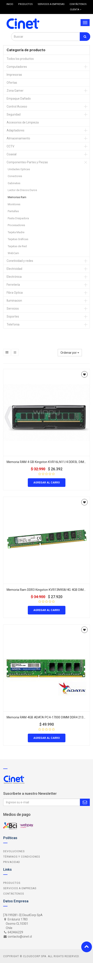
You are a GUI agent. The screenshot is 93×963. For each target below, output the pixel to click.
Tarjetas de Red (17, 246)
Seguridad (14, 114)
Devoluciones (14, 851)
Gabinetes (14, 183)
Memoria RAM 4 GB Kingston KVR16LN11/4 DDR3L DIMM (47, 462)
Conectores (15, 176)
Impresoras (14, 74)
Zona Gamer (15, 90)
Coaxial (11, 154)
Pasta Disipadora (18, 218)
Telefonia (13, 324)
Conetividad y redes (20, 260)
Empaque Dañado (19, 98)
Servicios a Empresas (19, 888)
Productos (11, 882)
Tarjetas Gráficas (18, 239)
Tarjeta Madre (16, 232)
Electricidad (14, 268)
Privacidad (11, 862)
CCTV (10, 146)
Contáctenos (13, 893)
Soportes (13, 316)
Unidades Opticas (19, 169)
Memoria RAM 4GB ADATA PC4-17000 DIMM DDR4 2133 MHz (49, 717)
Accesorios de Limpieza (23, 122)
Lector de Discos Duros (22, 190)
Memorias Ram (17, 197)
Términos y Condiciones (21, 856)
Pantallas (13, 211)
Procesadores (16, 225)
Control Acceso (17, 106)
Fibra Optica (15, 292)
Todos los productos (20, 58)
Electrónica (14, 276)
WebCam (13, 253)
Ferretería (13, 284)
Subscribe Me (85, 802)
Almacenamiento (18, 138)
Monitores (14, 204)
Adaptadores (15, 130)
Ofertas (12, 82)
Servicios (13, 308)
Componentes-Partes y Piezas (27, 162)
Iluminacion (14, 300)
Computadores (17, 66)
